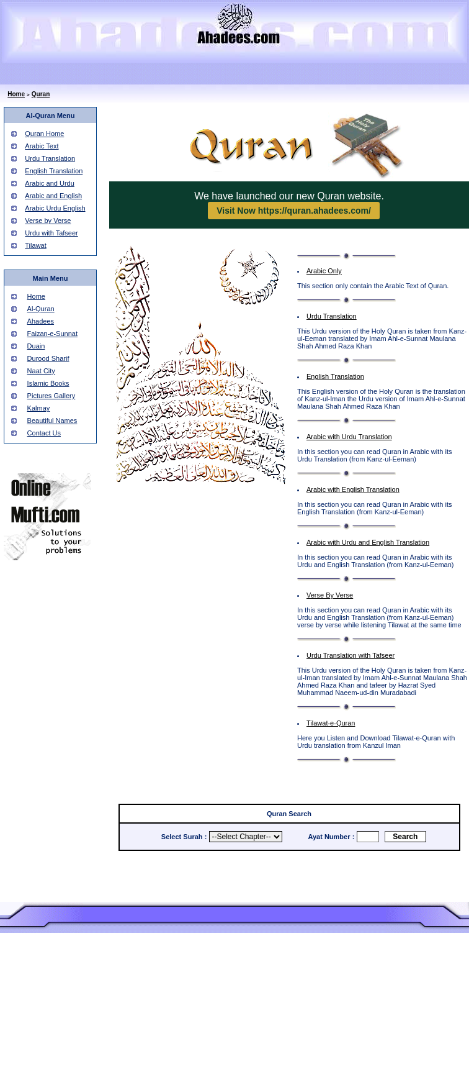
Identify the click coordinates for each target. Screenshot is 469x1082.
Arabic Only (324, 271)
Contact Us (44, 433)
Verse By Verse (329, 595)
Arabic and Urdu (49, 183)
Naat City (41, 371)
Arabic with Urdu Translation (349, 436)
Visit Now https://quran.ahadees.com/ (294, 211)
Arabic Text (41, 146)
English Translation (54, 171)
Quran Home (44, 133)
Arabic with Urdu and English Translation (367, 542)
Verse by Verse (48, 220)
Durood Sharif (48, 358)
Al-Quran (41, 308)
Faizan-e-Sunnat (52, 333)
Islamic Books (48, 383)
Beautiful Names (52, 420)
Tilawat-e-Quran (330, 723)
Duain (36, 346)
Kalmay (38, 408)
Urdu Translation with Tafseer (350, 655)
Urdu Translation (50, 158)
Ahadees (40, 321)
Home (16, 94)
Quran (41, 94)
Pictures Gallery (51, 395)
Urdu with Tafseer (51, 233)
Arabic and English (53, 195)
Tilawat (35, 245)
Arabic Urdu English (55, 208)
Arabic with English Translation (353, 489)
